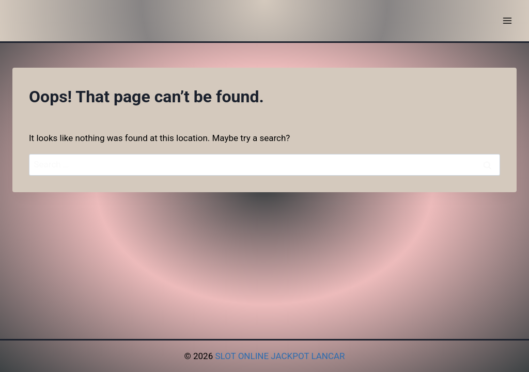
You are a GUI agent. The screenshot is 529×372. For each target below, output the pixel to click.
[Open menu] (507, 20)
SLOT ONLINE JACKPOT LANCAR (280, 356)
